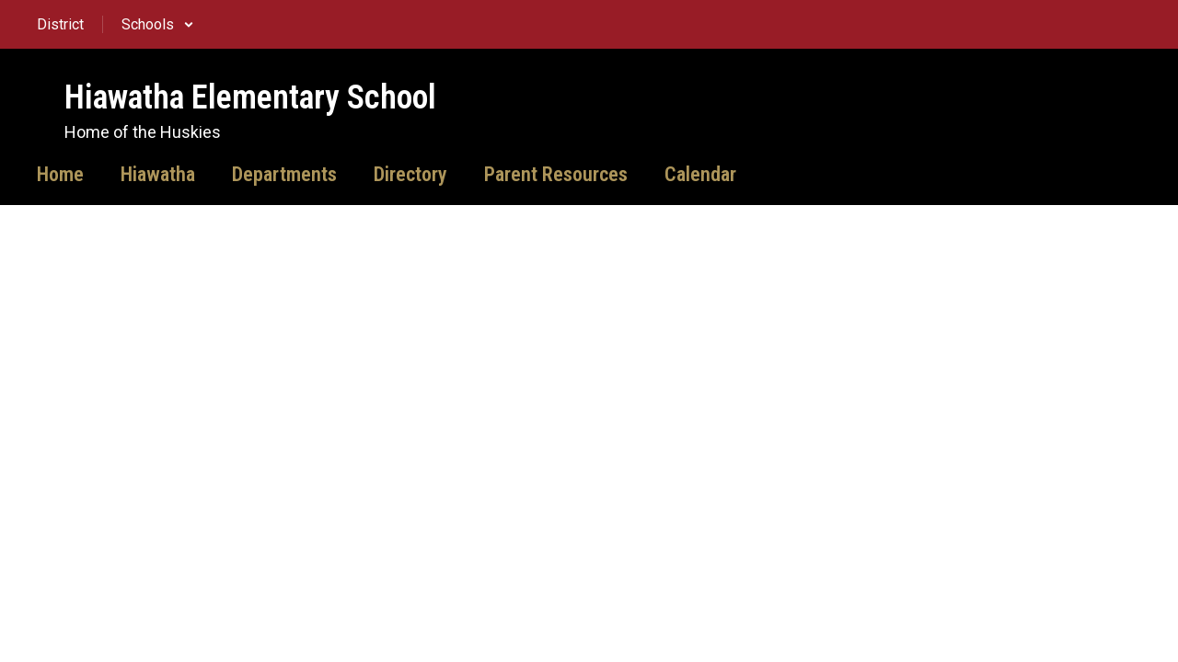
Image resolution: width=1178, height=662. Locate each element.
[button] (157, 24)
